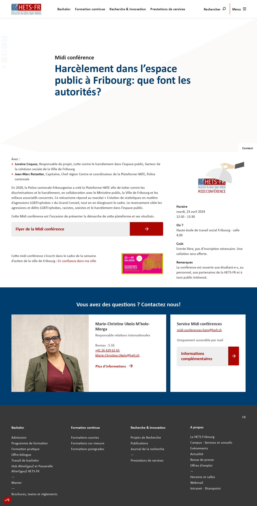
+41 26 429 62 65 (107, 350)
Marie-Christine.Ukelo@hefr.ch (117, 355)
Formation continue (90, 9)
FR (244, 417)
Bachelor (64, 9)
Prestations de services (167, 9)
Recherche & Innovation (128, 9)
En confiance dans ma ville (77, 260)
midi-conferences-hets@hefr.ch (199, 329)
